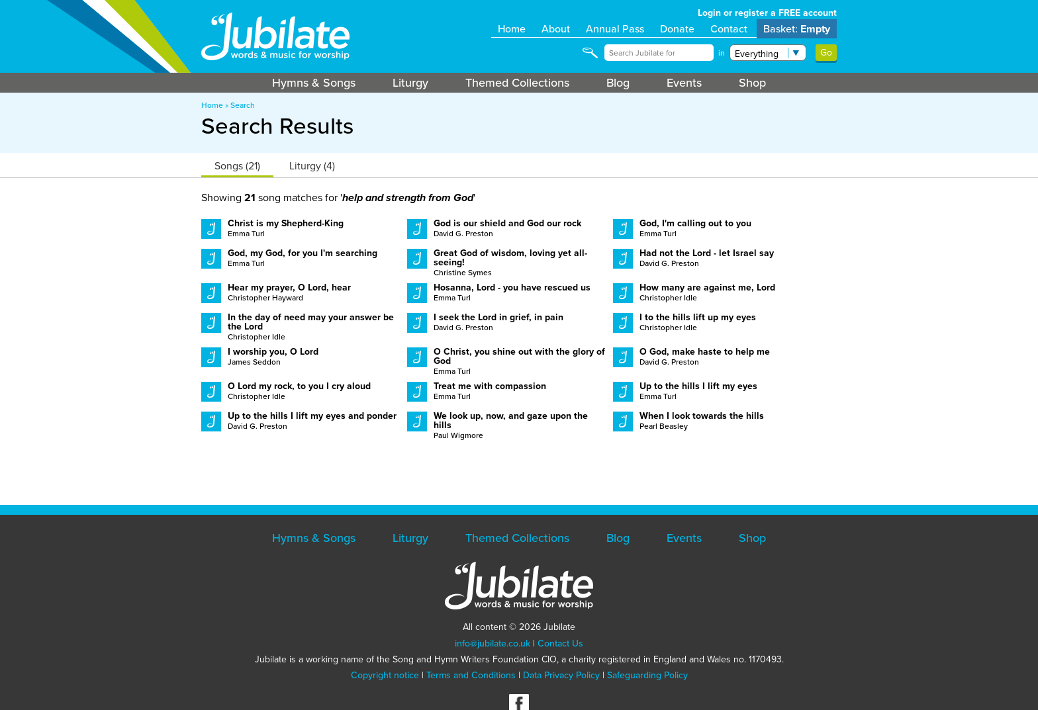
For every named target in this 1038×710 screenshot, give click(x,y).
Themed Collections (517, 82)
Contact (728, 28)
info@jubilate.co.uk (492, 643)
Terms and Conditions (471, 675)
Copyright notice (385, 675)
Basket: (796, 28)
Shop (752, 82)
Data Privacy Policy (561, 675)
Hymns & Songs (313, 82)
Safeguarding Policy (647, 675)
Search (242, 105)
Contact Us (560, 643)
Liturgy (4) (312, 165)
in (721, 53)
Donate (677, 28)
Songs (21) (237, 165)
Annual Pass (615, 28)
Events (684, 82)
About (556, 28)
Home (512, 28)
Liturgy (410, 82)
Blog (618, 82)
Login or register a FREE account (767, 13)
